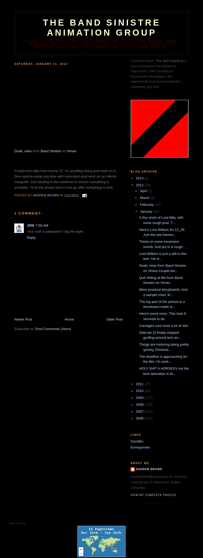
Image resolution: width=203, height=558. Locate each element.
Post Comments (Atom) (53, 329)
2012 (140, 185)
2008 (140, 405)
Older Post (115, 319)
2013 (140, 178)
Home (69, 319)
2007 (140, 411)
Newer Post (23, 319)
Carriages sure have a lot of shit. (163, 326)
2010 (140, 391)
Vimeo (72, 151)
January (146, 211)
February (147, 205)
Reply (31, 238)
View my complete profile (153, 495)
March (145, 198)
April (144, 191)
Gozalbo (137, 441)
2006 (140, 418)
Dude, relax (23, 151)
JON (30, 225)
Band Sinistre (51, 151)
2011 (140, 384)
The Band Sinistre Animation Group (102, 27)
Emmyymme (140, 447)
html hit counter (18, 523)
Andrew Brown (149, 469)
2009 (140, 398)
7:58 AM (42, 225)
